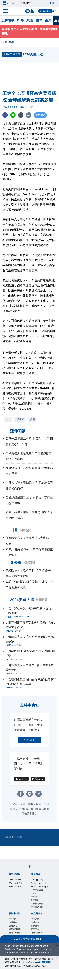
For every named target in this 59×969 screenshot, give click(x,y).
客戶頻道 (35, 922)
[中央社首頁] (29, 11)
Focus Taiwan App (39, 886)
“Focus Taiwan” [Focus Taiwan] (39, 952)
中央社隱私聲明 (43, 962)
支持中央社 (45, 11)
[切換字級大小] (29, 115)
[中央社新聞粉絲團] (30, 867)
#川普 (8, 419)
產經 (11, 42)
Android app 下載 (39, 883)
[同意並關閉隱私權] (57, 958)
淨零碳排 (35, 897)
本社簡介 (13, 919)
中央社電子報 (37, 903)
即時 (20, 20)
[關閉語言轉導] (57, 945)
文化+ (33, 893)
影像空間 (35, 926)
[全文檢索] (55, 11)
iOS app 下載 (37, 880)
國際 (39, 20)
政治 (29, 20)
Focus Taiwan (15, 880)
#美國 (32, 419)
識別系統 (13, 922)
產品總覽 (35, 919)
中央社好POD (37, 907)
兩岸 (48, 20)
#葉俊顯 (20, 419)
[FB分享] (5, 115)
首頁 (4, 42)
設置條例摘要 (15, 929)
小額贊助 (29, 740)
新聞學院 (35, 900)
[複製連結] (21, 115)
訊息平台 (35, 929)
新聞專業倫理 (15, 933)
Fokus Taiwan (15, 886)
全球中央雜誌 (37, 890)
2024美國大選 (22, 600)
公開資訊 (13, 926)
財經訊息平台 (37, 933)
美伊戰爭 (7, 20)
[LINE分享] (13, 115)
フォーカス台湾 (16, 883)
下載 (51, 3)
